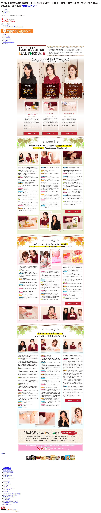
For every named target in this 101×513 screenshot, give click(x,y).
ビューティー (6, 37)
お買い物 (5, 491)
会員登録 (5, 25)
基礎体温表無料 (7, 469)
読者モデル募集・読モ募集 (10, 495)
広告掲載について (7, 504)
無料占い (5, 474)
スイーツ (5, 40)
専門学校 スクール (8, 476)
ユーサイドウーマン (13, 502)
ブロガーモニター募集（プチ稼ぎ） (12, 493)
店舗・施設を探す (7, 475)
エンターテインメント (9, 478)
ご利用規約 (6, 499)
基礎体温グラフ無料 (8, 471)
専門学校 (5, 43)
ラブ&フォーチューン (8, 42)
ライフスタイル (7, 39)
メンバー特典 (6, 498)
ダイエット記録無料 (8, 472)
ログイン (5, 9)
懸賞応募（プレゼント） (9, 496)
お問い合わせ (6, 12)
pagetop (3, 453)
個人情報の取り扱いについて (10, 501)
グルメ (5, 486)
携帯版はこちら (30, 6)
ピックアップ (6, 489)
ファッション (6, 36)
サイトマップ (6, 11)
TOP (4, 34)
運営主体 (5, 502)
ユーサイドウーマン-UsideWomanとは (13, 27)
